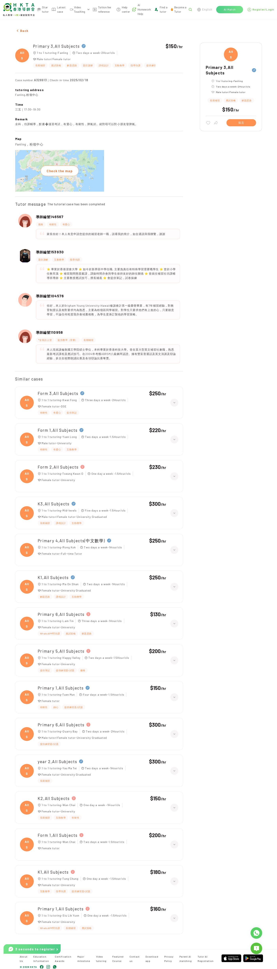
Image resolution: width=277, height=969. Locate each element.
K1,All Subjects (53, 577)
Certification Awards (63, 958)
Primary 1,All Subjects (61, 687)
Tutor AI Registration (206, 958)
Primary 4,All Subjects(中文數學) (71, 540)
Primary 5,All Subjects (61, 651)
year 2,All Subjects (57, 761)
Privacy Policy (169, 958)
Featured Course (118, 958)
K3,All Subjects (53, 503)
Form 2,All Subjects (58, 466)
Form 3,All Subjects (58, 393)
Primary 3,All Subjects (56, 46)
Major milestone (83, 958)
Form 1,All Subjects (58, 430)
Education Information (41, 958)
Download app (152, 958)
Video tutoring (101, 958)
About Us (23, 958)
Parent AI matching (185, 958)
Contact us (135, 958)
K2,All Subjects (54, 798)
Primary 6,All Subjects (61, 614)
